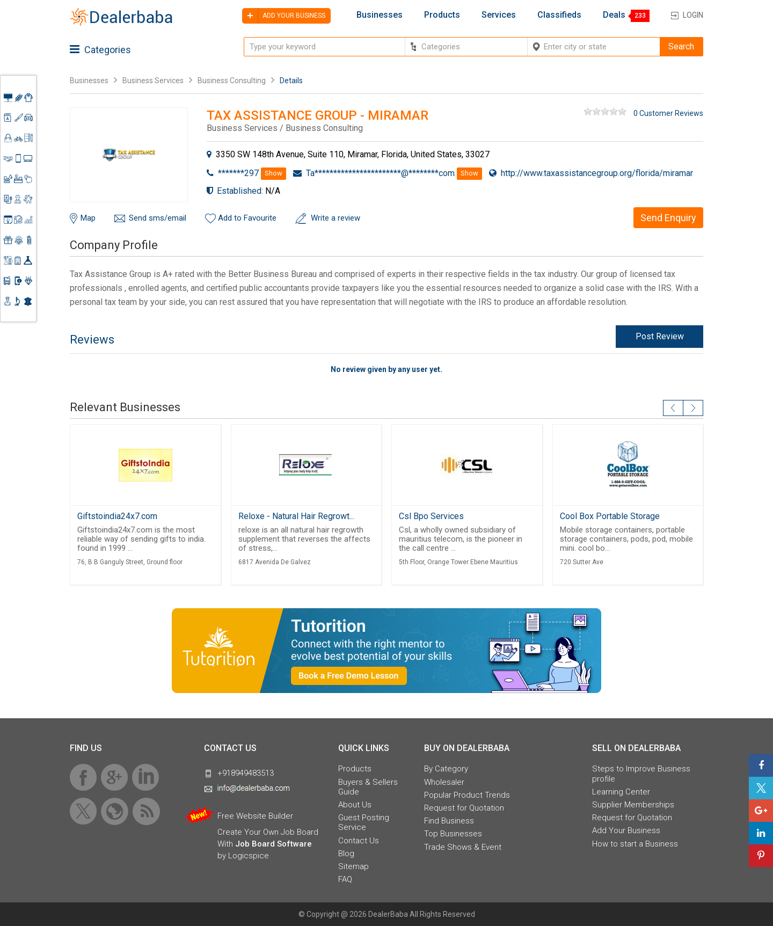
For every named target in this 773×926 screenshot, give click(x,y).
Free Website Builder (255, 816)
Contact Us (358, 840)
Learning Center (621, 792)
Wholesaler (444, 782)
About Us (354, 805)
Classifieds (559, 15)
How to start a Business (635, 844)
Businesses (379, 15)
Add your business (283, 16)
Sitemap (353, 866)
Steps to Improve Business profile (641, 773)
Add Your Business (626, 830)
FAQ (345, 879)
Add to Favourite (247, 218)
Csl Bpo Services (431, 516)
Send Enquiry (668, 217)
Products (442, 15)
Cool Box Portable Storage (610, 516)
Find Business (449, 821)
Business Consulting (232, 80)
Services (499, 15)
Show (273, 173)
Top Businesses (453, 833)
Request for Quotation (464, 808)
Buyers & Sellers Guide (368, 787)
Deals (614, 15)
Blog (346, 853)
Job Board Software (273, 844)
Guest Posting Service (363, 822)
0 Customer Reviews (668, 113)
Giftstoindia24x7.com (117, 516)
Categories (100, 49)
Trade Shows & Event (462, 847)
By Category (446, 769)
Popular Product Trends (467, 795)
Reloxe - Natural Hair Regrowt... (296, 516)
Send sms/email (157, 218)
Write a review (335, 218)
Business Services (153, 80)
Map (88, 218)
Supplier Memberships (633, 805)
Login (693, 15)
